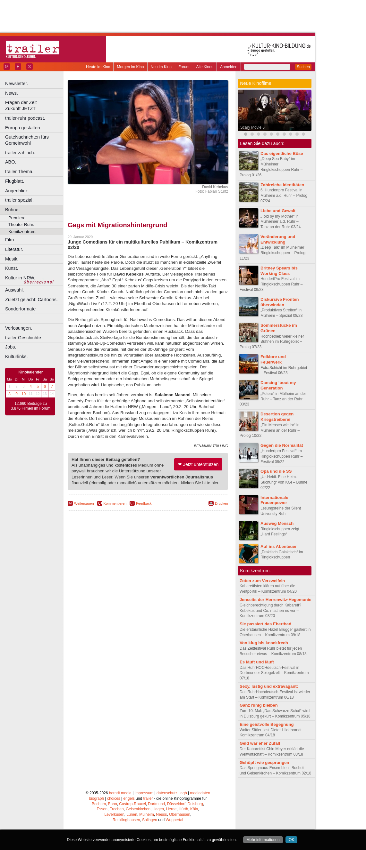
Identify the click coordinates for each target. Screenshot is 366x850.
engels (128, 798)
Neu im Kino (161, 67)
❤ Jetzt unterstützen (198, 464)
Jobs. (10, 346)
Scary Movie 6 (252, 127)
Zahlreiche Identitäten (282, 184)
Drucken (221, 503)
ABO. (10, 161)
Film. (10, 239)
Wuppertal (174, 820)
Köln (194, 809)
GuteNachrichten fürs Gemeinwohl (27, 140)
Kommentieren (115, 503)
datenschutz (167, 793)
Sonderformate (20, 308)
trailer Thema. (19, 171)
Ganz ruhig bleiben (259, 705)
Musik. (12, 258)
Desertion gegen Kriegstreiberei (277, 417)
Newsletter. (16, 83)
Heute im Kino (98, 67)
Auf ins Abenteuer (278, 546)
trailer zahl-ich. (20, 152)
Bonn (112, 804)
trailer (148, 798)
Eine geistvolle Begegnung (267, 724)
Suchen (303, 67)
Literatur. (14, 249)
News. (11, 93)
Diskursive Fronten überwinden (279, 302)
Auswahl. (14, 290)
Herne (171, 809)
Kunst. (11, 268)
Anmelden (228, 67)
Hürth (183, 809)
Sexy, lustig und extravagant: (269, 686)
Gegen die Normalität (281, 445)
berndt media (120, 793)
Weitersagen (84, 503)
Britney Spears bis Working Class (279, 271)
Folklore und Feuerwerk (273, 359)
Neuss (161, 814)
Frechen (117, 809)
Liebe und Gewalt (277, 210)
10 (23, 394)
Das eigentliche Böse (281, 153)
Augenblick (16, 190)
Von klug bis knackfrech (264, 642)
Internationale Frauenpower (274, 500)
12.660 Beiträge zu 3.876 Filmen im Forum (30, 406)
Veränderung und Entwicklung (277, 239)
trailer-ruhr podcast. (25, 118)
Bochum (99, 804)
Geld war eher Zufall (260, 743)
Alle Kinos (204, 67)
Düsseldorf (176, 804)
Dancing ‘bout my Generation (278, 385)
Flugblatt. (14, 181)
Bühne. (12, 209)
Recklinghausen (126, 820)
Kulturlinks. (16, 356)
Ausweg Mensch (277, 523)
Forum (184, 67)
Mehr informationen (262, 840)
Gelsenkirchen (138, 809)
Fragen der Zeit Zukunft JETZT (34, 105)
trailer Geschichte (23, 337)
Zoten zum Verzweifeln (262, 580)
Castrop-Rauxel (132, 804)
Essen (102, 809)
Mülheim (146, 814)
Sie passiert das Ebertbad (265, 623)
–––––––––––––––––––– (30, 318)
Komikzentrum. (22, 231)
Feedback (143, 503)
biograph (96, 798)
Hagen (158, 809)
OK (291, 840)
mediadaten (200, 793)
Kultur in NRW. (20, 277)
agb (184, 793)
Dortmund (156, 804)
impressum (144, 793)
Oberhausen (179, 814)
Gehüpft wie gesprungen (264, 762)
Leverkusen (114, 814)
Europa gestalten (22, 127)
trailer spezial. (19, 200)
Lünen (131, 814)
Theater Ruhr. (21, 224)
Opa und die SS (276, 471)
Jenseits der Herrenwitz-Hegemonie (275, 599)
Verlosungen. (18, 328)
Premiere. (17, 217)
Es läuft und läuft (257, 662)
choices (113, 798)
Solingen (149, 820)
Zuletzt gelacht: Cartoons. (31, 299)
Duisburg (195, 804)
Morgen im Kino (130, 67)
